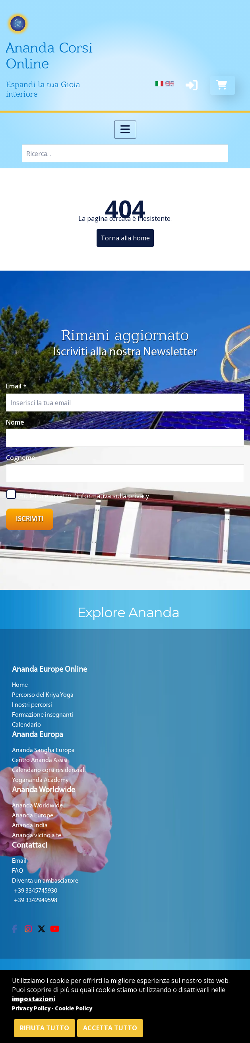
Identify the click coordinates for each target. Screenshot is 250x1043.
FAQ (17, 871)
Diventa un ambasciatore (45, 881)
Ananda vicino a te (36, 835)
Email (16, 386)
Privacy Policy (31, 1008)
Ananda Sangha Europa (43, 750)
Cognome (20, 457)
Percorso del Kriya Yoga (43, 695)
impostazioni (33, 998)
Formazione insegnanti (42, 715)
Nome (15, 422)
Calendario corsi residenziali (49, 770)
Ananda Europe (32, 816)
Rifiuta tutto (44, 1028)
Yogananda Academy (40, 780)
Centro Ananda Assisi (40, 760)
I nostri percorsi (32, 705)
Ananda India (30, 826)
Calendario (26, 725)
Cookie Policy (73, 1008)
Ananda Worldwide (37, 806)
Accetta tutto (110, 1028)
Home (20, 685)
